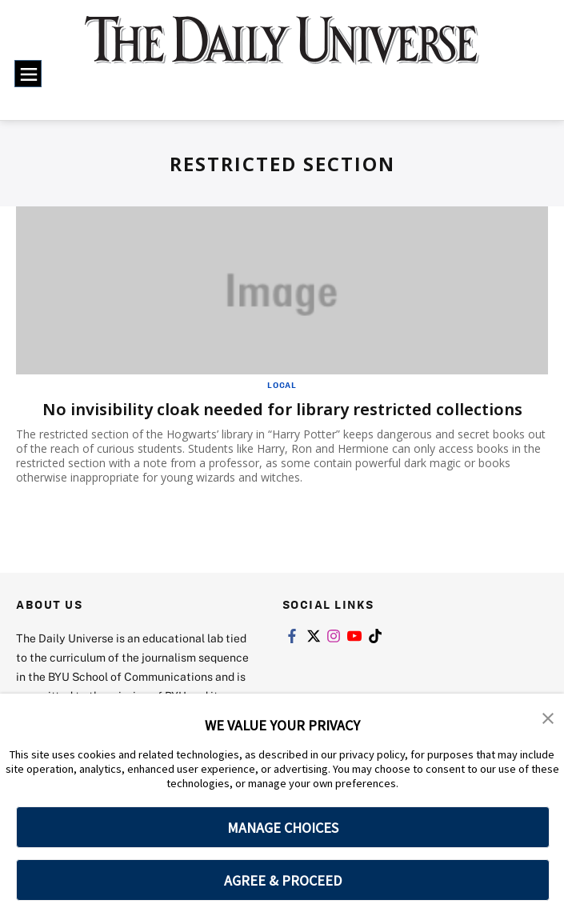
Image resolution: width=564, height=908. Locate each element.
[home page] (282, 50)
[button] (548, 717)
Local (282, 385)
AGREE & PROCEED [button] (283, 880)
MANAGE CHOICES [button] (282, 827)
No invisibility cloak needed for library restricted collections (282, 409)
